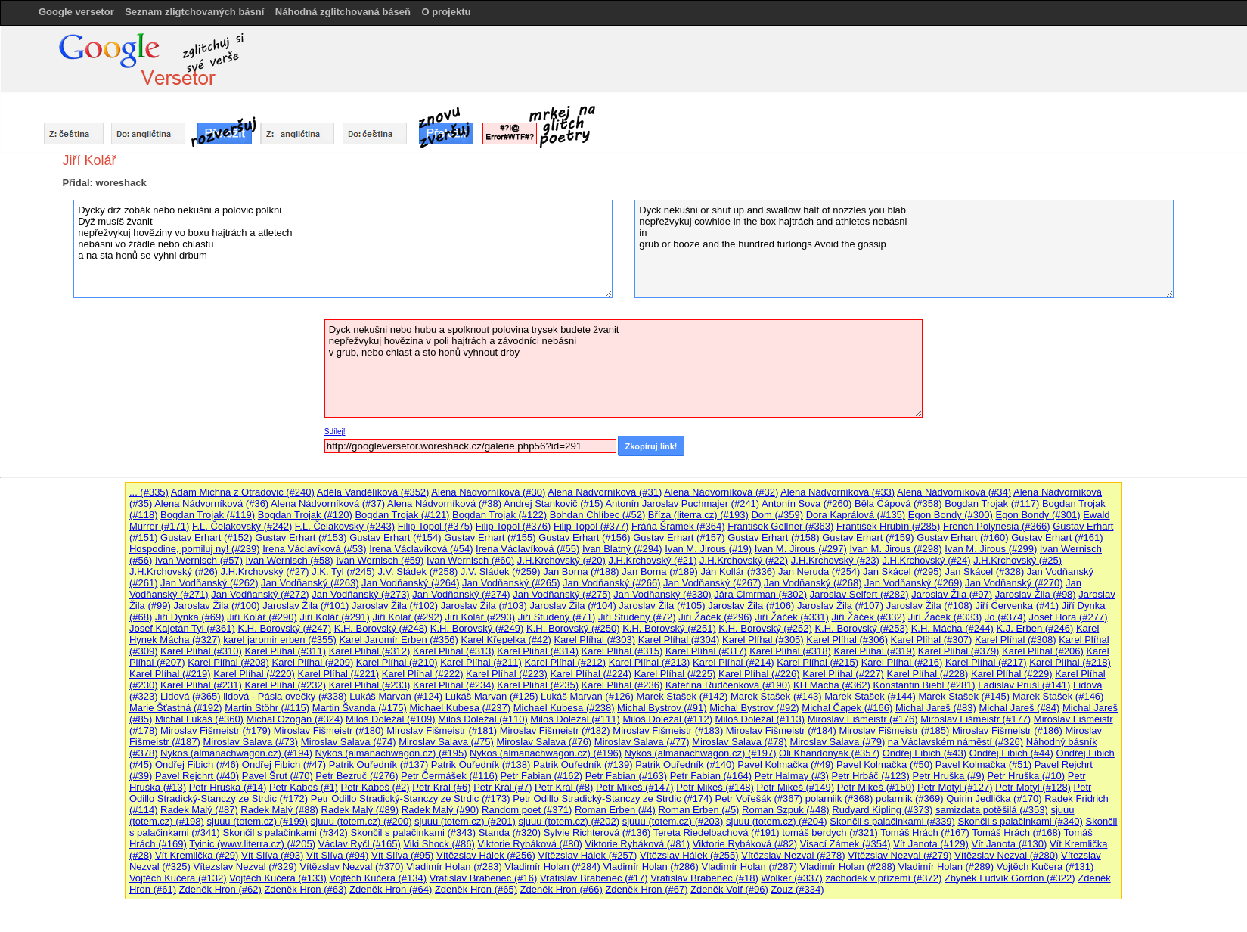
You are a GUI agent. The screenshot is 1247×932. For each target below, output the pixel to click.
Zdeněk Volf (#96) (729, 889)
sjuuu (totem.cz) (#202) (568, 821)
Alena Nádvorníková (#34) (954, 492)
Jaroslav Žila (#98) (1035, 594)
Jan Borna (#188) (581, 571)
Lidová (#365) (190, 696)
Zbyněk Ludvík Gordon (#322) (1010, 878)
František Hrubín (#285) (888, 526)
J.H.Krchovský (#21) (652, 560)
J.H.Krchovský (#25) (1017, 560)
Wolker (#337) (791, 878)
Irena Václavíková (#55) (527, 549)
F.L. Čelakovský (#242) (242, 526)
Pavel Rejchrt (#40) (197, 775)
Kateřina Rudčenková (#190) (728, 685)
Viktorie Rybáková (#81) (637, 844)
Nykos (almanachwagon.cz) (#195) (391, 753)
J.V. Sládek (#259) (501, 571)
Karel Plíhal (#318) (790, 651)
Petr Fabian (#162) (541, 775)
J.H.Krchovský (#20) (561, 560)
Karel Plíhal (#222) (423, 673)
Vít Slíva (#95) (402, 855)
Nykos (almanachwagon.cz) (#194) (236, 753)
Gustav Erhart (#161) (1057, 537)
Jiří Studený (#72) (637, 617)
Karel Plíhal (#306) (847, 639)
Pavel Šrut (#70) (277, 775)
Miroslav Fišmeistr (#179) (215, 730)
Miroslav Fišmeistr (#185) (894, 730)
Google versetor (76, 11)
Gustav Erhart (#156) (584, 537)
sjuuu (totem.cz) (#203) (673, 821)
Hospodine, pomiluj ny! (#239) (194, 549)
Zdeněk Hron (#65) (476, 889)
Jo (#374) (1005, 617)
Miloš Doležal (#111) (575, 719)
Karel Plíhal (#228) (928, 673)
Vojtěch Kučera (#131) (1045, 866)
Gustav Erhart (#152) (206, 537)
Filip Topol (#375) (435, 526)
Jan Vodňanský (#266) (611, 583)
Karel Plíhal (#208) (228, 662)
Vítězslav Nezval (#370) (351, 866)
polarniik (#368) (839, 798)
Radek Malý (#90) (440, 809)
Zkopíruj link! (651, 446)
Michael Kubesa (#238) (564, 707)
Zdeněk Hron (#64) (390, 889)
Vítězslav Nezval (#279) (899, 855)
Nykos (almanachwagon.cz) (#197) (701, 753)
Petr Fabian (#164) (711, 775)
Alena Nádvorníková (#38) (444, 503)
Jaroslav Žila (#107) (840, 605)
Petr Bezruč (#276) (356, 775)
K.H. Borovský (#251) (669, 628)
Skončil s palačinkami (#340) (1019, 821)
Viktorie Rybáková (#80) (529, 844)
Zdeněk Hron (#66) (561, 889)
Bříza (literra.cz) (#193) (698, 514)
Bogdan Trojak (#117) (992, 503)
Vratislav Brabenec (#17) (594, 878)
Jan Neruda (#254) (819, 571)
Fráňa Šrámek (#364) (678, 526)
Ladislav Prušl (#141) (1024, 685)
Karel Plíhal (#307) (931, 639)
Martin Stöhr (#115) (267, 707)
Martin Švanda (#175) (359, 707)
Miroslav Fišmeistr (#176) (863, 719)
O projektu (445, 11)
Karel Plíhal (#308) (1015, 639)
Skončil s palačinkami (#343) (413, 832)
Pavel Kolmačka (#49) (785, 764)
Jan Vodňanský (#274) (461, 594)
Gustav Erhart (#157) (678, 537)
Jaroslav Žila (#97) (951, 594)
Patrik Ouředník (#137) (379, 764)
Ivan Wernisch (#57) (199, 560)
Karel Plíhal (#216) (902, 662)
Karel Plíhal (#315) (622, 651)
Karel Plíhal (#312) (370, 651)
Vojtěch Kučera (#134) (378, 878)
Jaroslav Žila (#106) (751, 605)
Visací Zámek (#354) (845, 844)
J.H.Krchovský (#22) (743, 560)
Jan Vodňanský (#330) (662, 594)
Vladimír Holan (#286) (650, 866)
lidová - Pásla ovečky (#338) (284, 696)
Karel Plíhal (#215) (817, 662)
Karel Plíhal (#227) (843, 673)
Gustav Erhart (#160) (962, 537)
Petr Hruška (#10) (1027, 775)
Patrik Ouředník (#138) (481, 764)
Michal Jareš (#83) (935, 707)
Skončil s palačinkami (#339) (892, 821)
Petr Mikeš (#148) (715, 787)
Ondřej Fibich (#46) (197, 764)
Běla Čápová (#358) (898, 503)
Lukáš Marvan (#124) (395, 696)
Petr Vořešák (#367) (758, 798)
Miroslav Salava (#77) (642, 741)
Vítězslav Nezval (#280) (1006, 855)
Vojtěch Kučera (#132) (178, 878)
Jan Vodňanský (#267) (712, 583)
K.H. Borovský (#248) (381, 628)
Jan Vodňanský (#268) (812, 583)
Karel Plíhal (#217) (986, 662)
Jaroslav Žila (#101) (305, 605)
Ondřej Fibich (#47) (284, 764)
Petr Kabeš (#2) (375, 787)
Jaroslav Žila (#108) (929, 605)
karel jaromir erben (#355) (280, 639)
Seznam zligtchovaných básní (194, 11)
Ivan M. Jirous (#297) (801, 549)
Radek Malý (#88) (279, 809)
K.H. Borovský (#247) (284, 628)
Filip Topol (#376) (513, 526)
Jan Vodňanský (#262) (209, 583)
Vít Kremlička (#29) (197, 855)
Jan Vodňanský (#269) (913, 583)
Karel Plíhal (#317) (706, 651)
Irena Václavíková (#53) (314, 549)
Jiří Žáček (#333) (945, 617)
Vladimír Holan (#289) (946, 866)
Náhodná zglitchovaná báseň (343, 11)
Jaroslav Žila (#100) (216, 605)
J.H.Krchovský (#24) (926, 560)
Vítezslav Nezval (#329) (244, 866)
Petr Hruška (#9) (949, 775)
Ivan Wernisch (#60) (470, 560)
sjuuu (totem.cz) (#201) (465, 821)
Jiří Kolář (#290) (261, 617)
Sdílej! (335, 431)
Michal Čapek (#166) (847, 707)
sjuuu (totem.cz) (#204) (776, 821)
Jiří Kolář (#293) (480, 617)
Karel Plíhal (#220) (254, 673)
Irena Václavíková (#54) (421, 549)
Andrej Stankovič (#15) (553, 503)
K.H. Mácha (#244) (952, 628)
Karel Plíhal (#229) (1012, 673)
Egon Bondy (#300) (950, 514)
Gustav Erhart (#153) (300, 537)
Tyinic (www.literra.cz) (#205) (252, 844)
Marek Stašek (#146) (1058, 696)
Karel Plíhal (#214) (733, 662)
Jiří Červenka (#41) (1017, 605)
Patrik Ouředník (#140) (685, 764)
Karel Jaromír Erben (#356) (398, 639)
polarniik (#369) (910, 798)
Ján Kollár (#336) (737, 571)
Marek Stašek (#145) (964, 696)
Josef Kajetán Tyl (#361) (182, 628)
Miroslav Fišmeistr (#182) (555, 730)
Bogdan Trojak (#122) (499, 514)
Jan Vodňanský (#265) (511, 583)
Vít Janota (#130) (1009, 844)
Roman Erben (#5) (699, 809)
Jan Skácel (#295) (902, 571)
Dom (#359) (777, 514)
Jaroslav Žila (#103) (484, 605)
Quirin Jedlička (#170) (993, 798)
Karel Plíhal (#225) (675, 673)
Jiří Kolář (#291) (334, 617)
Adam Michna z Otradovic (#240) (243, 492)
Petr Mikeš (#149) (795, 787)
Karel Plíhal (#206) (1043, 651)
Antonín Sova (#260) (806, 503)
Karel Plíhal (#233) (370, 685)
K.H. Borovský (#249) (477, 628)
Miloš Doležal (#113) (760, 719)
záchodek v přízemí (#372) (883, 878)
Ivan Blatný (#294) (622, 549)
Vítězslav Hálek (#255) (689, 855)
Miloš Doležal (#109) (391, 719)
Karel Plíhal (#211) (481, 662)
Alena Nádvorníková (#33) (837, 492)
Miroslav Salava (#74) (348, 741)
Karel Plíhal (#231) (201, 685)
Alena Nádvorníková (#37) (328, 503)
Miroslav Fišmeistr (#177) (975, 719)
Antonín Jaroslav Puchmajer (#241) (682, 503)
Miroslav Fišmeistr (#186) (1007, 730)
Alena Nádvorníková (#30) (488, 492)
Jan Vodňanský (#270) (1013, 583)
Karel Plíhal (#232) (285, 685)
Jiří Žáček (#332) (869, 617)
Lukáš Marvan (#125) (491, 696)
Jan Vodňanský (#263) (309, 583)
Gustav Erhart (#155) (489, 537)
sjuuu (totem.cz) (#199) (258, 821)
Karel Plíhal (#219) (170, 673)
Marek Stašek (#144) (870, 696)
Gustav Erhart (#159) (868, 537)
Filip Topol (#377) (591, 526)
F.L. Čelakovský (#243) (345, 526)
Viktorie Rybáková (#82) (745, 844)
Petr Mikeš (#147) (635, 787)
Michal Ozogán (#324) (295, 719)
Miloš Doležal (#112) (667, 719)
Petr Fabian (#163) (626, 775)
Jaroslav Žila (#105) (662, 605)
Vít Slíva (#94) (337, 855)
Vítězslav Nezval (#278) (793, 855)
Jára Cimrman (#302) (760, 594)
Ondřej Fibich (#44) (1011, 753)
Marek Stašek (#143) (776, 696)
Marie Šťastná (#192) (175, 707)
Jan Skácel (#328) (984, 571)
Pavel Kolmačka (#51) (983, 764)
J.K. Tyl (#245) (343, 571)
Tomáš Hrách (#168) (1016, 832)
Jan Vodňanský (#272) (260, 594)
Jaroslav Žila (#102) (395, 605)
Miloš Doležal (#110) (483, 719)
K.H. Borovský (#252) (765, 628)
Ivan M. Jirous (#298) (895, 549)
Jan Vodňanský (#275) (561, 594)
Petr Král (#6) (441, 787)
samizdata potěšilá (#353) (991, 809)
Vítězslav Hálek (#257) (587, 855)
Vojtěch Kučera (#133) (278, 878)
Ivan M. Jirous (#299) (991, 549)
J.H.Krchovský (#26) (173, 571)
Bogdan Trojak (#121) (402, 514)
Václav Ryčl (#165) (359, 844)
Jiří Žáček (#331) (792, 617)
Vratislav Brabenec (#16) (484, 878)
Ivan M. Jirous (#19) (708, 549)
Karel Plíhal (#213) (649, 662)
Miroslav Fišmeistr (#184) (781, 730)
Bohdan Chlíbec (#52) (597, 514)
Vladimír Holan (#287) (749, 866)
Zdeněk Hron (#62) (220, 889)
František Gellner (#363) (780, 526)
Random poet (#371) (527, 809)
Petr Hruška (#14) (228, 787)
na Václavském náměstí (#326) (955, 741)
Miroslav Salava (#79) (838, 741)
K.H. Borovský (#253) (862, 628)
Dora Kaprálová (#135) (856, 514)
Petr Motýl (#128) (1033, 787)
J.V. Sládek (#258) (417, 571)
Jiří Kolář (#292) (407, 617)
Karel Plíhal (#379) (959, 651)
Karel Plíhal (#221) (339, 673)
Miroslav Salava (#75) (446, 741)
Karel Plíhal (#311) (285, 651)
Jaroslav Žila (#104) (573, 605)
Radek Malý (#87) (199, 809)
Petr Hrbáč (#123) (871, 775)
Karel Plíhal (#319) (874, 651)
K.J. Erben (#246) (1034, 628)
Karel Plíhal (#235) (538, 685)
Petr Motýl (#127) (955, 787)
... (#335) (149, 492)
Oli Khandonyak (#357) (829, 753)
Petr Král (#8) (564, 787)
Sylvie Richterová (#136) (597, 832)
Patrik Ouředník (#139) (583, 764)
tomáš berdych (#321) (829, 832)
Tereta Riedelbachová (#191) (716, 832)
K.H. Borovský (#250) (573, 628)
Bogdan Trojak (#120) (305, 514)
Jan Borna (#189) (659, 571)
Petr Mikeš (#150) (876, 787)
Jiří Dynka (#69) (190, 617)
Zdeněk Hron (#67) (646, 889)
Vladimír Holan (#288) (847, 866)
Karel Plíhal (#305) (763, 639)
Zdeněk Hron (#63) (305, 889)
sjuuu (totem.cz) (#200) (361, 821)
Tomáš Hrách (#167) (924, 832)
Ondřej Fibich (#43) (924, 753)
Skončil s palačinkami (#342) (284, 832)
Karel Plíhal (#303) (594, 639)
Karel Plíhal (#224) (590, 673)
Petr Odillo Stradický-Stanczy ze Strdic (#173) (410, 798)
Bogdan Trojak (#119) (207, 514)
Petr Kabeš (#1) (303, 787)
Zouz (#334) (797, 889)
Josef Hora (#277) (1067, 617)
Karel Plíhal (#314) (538, 651)
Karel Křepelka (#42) (506, 639)
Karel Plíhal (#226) (759, 673)
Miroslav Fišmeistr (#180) (329, 730)
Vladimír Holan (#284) (552, 866)
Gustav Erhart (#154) (395, 537)
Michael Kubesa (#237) (459, 707)
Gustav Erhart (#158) (773, 537)
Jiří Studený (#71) (557, 617)
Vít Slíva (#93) (272, 855)
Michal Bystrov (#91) (661, 707)
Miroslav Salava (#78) (739, 741)
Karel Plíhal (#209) (313, 662)
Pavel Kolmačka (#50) (884, 764)
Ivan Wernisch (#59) (379, 560)
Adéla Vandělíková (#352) (373, 492)
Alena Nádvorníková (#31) (605, 492)
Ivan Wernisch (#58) (289, 560)
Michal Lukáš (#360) (199, 719)
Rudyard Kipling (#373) (882, 809)
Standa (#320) (510, 832)
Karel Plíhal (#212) (565, 662)
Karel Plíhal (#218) (1070, 662)
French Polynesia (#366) (996, 526)
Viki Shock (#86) (438, 844)
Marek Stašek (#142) (682, 696)
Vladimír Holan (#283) (453, 866)
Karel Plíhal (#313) (454, 651)
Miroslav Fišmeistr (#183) (668, 730)
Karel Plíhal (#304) (679, 639)
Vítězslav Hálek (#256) (485, 855)
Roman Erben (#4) (615, 809)
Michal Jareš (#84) (1019, 707)
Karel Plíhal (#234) (454, 685)
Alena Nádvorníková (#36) (211, 503)
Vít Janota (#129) (931, 844)
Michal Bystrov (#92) (754, 707)
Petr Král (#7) (502, 787)
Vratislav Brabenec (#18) (704, 878)
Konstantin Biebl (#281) (924, 685)
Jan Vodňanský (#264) (410, 583)
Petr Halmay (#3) (792, 775)
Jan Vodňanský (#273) (360, 594)
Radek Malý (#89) (360, 809)
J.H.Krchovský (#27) (265, 571)
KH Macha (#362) (831, 685)
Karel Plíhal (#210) (397, 662)
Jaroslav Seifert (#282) (859, 594)
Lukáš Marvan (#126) (587, 696)
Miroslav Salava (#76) (543, 741)
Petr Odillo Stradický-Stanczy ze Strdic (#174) (612, 798)
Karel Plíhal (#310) (201, 651)
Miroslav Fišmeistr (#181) (441, 730)
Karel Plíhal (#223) (507, 673)
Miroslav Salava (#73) (250, 741)
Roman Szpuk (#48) (786, 809)
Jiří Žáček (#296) (715, 617)
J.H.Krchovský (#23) (835, 560)
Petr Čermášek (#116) (449, 775)
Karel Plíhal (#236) (622, 685)
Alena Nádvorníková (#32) (721, 492)
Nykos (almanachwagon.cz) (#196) (546, 753)
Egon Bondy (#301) (1037, 514)
